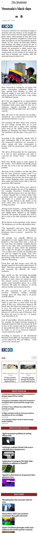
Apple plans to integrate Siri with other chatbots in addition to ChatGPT (17, 462)
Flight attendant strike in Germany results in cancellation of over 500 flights (18, 414)
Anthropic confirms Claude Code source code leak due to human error (17, 448)
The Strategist (19, 2)
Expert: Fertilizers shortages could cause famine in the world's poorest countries (17, 528)
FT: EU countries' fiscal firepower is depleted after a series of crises (10, 379)
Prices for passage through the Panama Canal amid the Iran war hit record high (28, 379)
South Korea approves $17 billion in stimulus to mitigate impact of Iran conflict (18, 395)
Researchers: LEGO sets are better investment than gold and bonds (15, 515)
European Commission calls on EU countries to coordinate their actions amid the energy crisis (18, 401)
